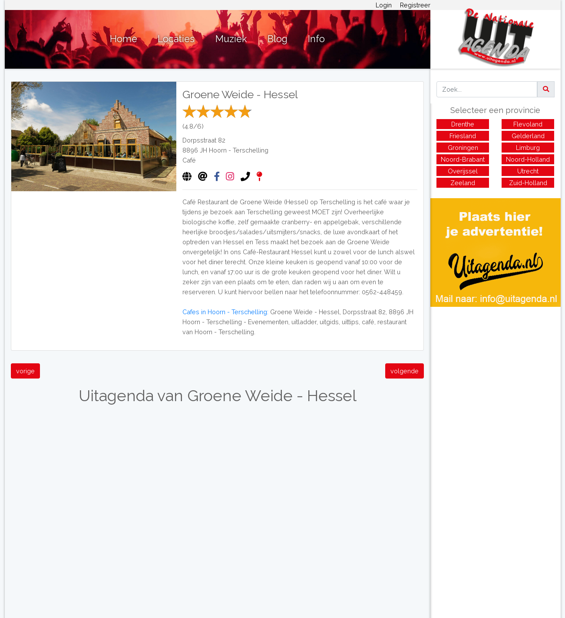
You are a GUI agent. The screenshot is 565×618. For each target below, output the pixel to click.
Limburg (528, 147)
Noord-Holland (528, 159)
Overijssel (463, 171)
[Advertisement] (495, 367)
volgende (404, 371)
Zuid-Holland (528, 182)
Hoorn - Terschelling (238, 150)
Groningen (463, 147)
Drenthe (462, 124)
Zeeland (462, 182)
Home (123, 38)
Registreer (415, 5)
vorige (25, 371)
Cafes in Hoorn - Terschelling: (225, 312)
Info (316, 38)
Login (384, 5)
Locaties (176, 38)
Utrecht (528, 171)
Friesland (462, 136)
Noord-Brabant (463, 159)
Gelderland (528, 136)
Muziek (231, 38)
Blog (277, 38)
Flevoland (527, 124)
